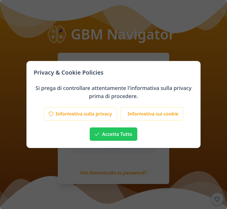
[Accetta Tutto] (113, 134)
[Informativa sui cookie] (151, 113)
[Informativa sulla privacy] (80, 113)
